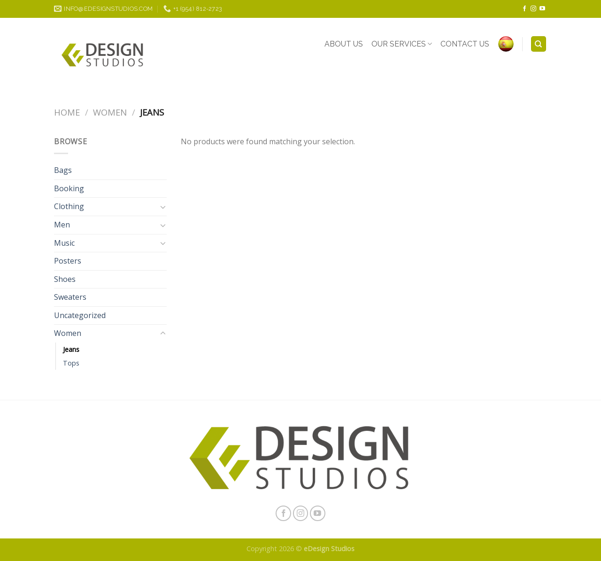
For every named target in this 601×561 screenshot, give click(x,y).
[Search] (539, 44)
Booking (69, 188)
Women (110, 112)
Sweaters (70, 297)
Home (67, 112)
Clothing (69, 206)
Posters (67, 261)
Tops (71, 362)
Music (64, 243)
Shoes (65, 279)
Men (62, 224)
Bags (63, 170)
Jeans (71, 349)
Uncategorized (80, 315)
